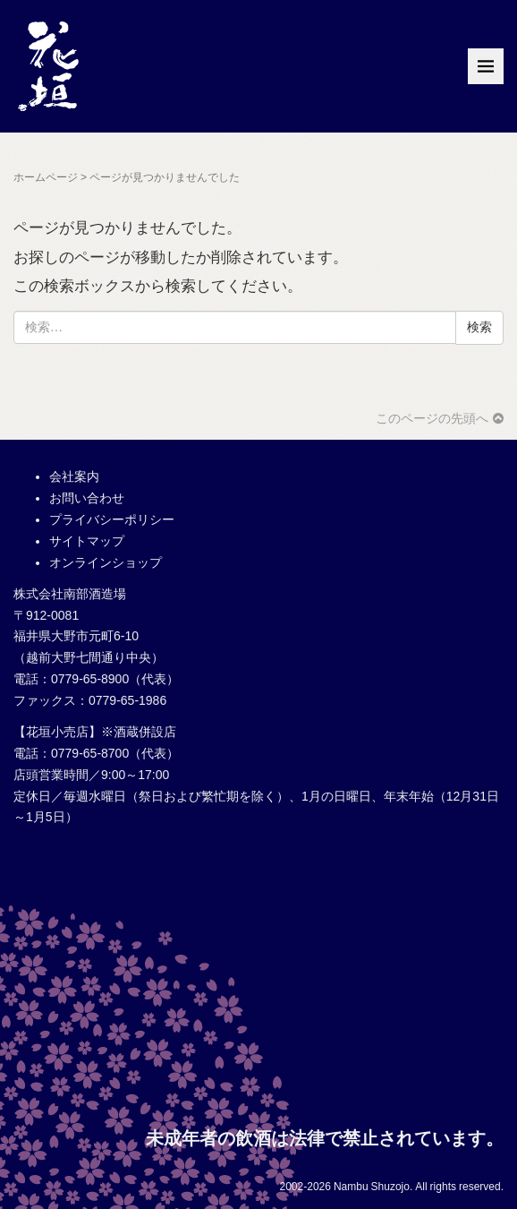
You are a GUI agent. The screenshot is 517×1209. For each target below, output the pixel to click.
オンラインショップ (105, 562)
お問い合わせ (86, 498)
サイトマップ (86, 541)
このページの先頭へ (440, 418)
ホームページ (45, 177)
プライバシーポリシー (111, 519)
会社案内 (74, 476)
